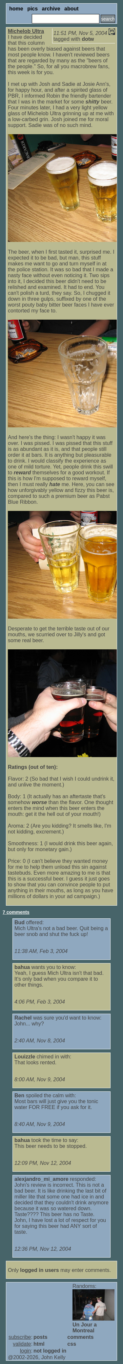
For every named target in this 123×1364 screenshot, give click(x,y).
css (71, 1344)
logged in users (39, 1270)
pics (32, 8)
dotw (88, 39)
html (39, 1344)
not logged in (49, 1351)
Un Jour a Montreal (84, 1327)
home (16, 8)
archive (51, 8)
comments (80, 1337)
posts (40, 1337)
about (71, 8)
